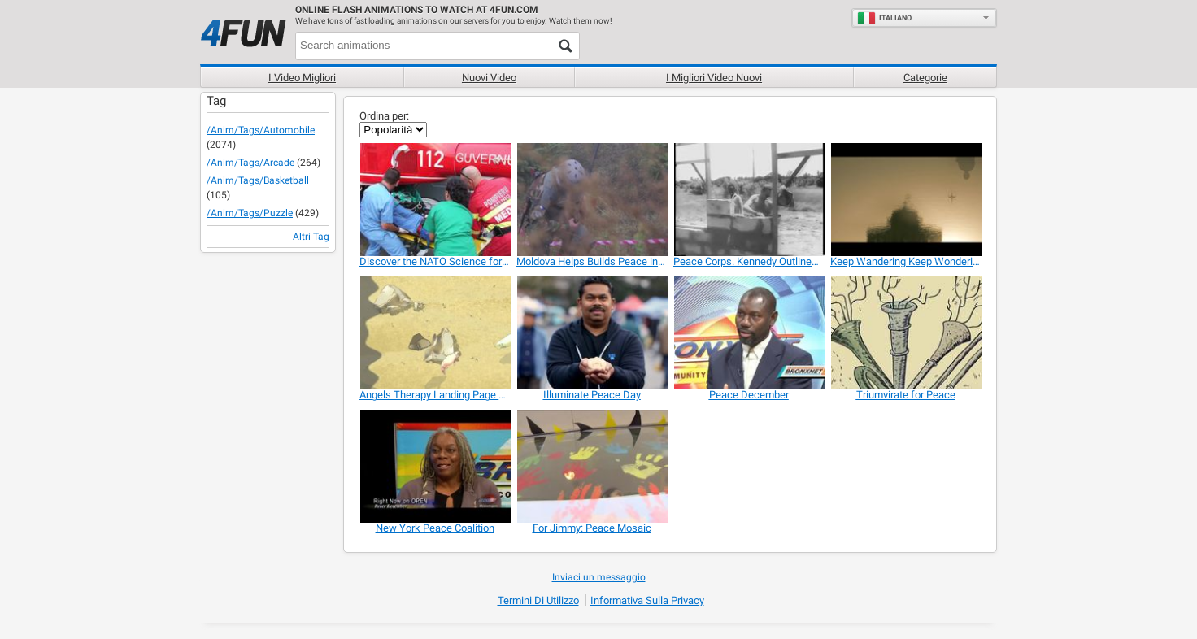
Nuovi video (489, 78)
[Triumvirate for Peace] (905, 332)
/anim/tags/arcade (250, 162)
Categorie (925, 78)
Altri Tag (311, 236)
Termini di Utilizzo (538, 600)
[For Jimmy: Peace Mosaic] (591, 466)
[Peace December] (748, 332)
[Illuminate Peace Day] (591, 332)
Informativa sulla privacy (647, 600)
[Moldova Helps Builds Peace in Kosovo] (591, 199)
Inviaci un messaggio (599, 577)
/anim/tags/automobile (261, 130)
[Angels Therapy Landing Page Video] (434, 332)
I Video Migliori (302, 78)
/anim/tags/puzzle (250, 213)
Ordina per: (384, 116)
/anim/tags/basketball (258, 180)
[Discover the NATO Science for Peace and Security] (434, 199)
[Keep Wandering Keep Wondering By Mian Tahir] (905, 199)
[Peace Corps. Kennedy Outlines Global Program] (748, 199)
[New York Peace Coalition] (434, 466)
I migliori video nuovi (714, 78)
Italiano (884, 17)
